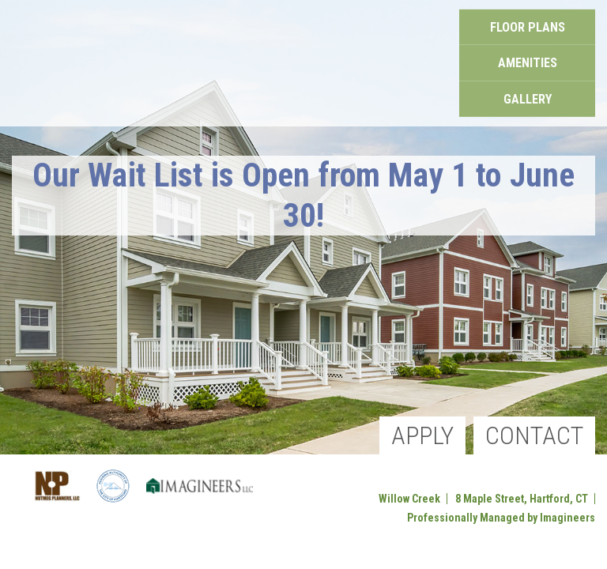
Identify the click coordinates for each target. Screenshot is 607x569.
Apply (422, 435)
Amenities (527, 63)
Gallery (527, 90)
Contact (534, 435)
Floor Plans (527, 36)
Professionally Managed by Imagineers (501, 517)
